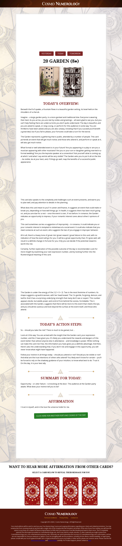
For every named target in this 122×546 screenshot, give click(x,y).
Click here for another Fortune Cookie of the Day (61, 415)
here (89, 540)
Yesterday (46, 53)
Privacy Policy (64, 518)
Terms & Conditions (50, 518)
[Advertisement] (61, 32)
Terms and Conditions (38, 540)
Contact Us (74, 518)
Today (60, 53)
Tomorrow (75, 53)
